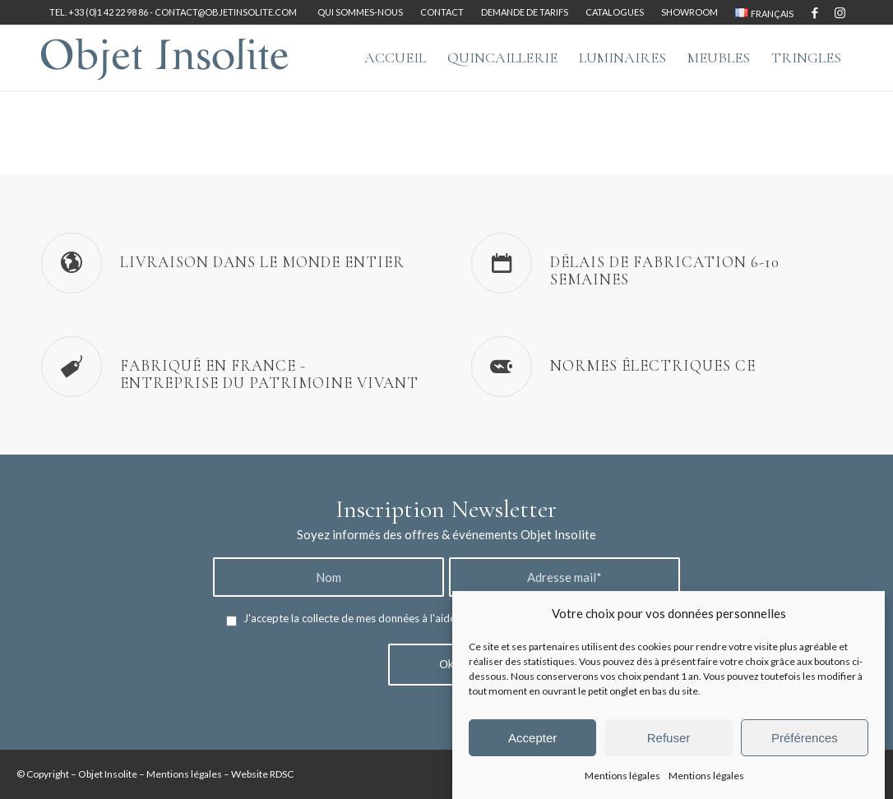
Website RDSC (262, 774)
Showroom (689, 12)
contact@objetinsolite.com (226, 12)
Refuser (669, 738)
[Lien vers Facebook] (814, 12)
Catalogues (614, 12)
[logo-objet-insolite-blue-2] (164, 57)
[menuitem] (360, 12)
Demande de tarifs (524, 12)
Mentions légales (622, 775)
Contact (442, 12)
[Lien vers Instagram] (839, 12)
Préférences (804, 738)
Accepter (532, 738)
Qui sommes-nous (360, 12)
